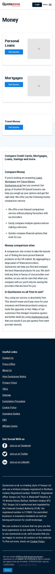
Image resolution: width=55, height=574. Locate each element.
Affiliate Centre (9, 426)
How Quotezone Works (14, 376)
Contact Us (7, 358)
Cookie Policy (9, 407)
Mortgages (10, 181)
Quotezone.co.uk (13, 185)
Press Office (8, 364)
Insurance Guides (11, 413)
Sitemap (6, 395)
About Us (7, 370)
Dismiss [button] (8, 570)
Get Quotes (14, 52)
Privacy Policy (9, 382)
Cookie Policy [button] (9, 564)
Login (37, 5)
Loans (39, 177)
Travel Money (28, 181)
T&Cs (5, 389)
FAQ (4, 420)
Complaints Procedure (13, 401)
